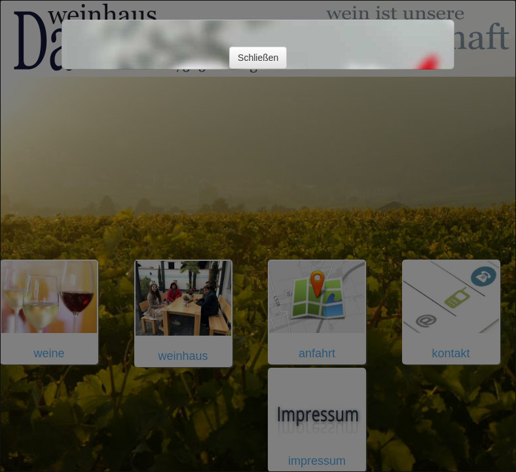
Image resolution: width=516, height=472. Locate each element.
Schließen (258, 57)
